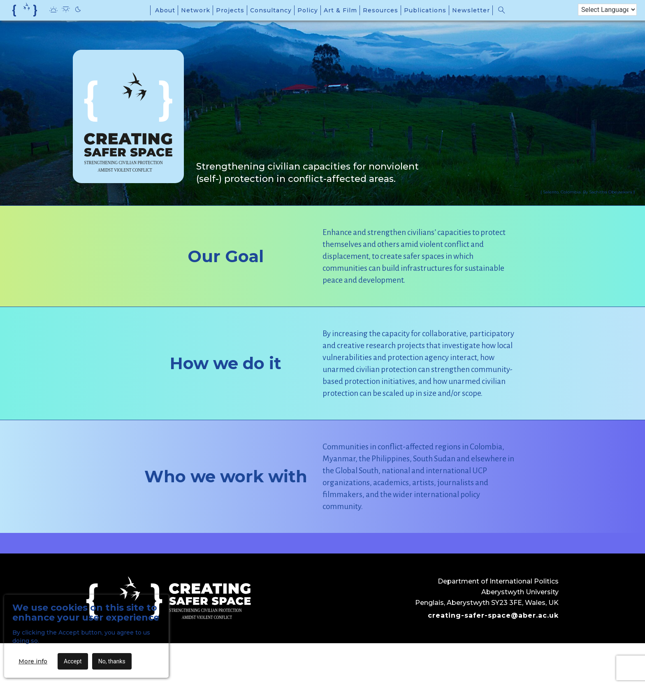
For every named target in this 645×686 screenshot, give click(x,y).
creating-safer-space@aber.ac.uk (493, 615)
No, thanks (111, 661)
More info (33, 661)
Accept (73, 661)
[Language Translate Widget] (607, 10)
